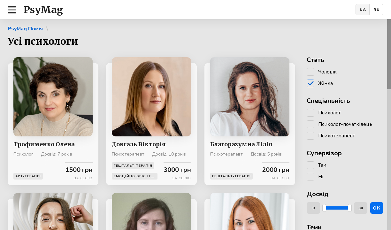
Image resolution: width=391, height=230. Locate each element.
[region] (195, 124)
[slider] (324, 208)
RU (376, 9)
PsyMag (43, 9)
